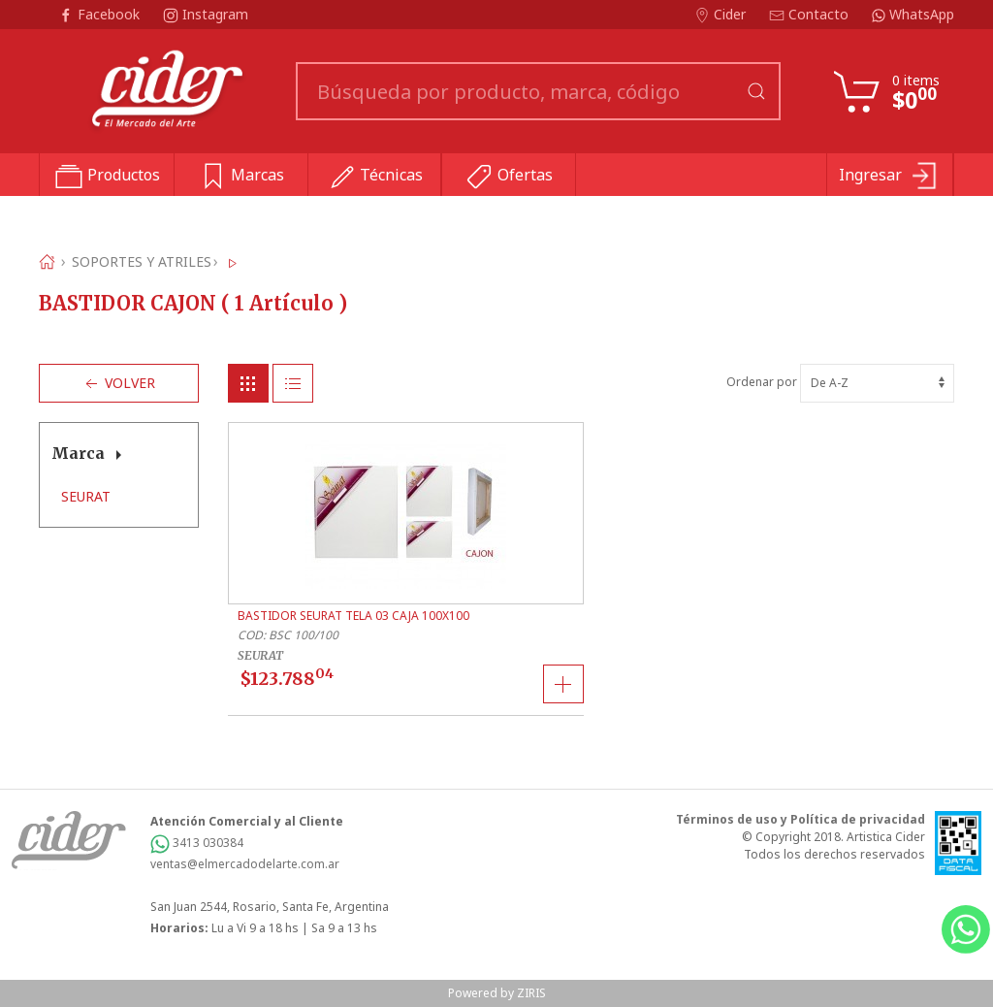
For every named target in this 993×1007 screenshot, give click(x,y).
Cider (722, 14)
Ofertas (508, 176)
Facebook (101, 14)
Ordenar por (840, 382)
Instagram (205, 14)
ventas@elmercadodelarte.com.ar (244, 864)
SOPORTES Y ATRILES (141, 261)
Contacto (810, 14)
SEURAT (86, 496)
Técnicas (375, 176)
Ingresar (890, 176)
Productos (107, 176)
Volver (118, 384)
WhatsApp (913, 14)
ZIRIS (531, 993)
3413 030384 (196, 842)
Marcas (241, 176)
